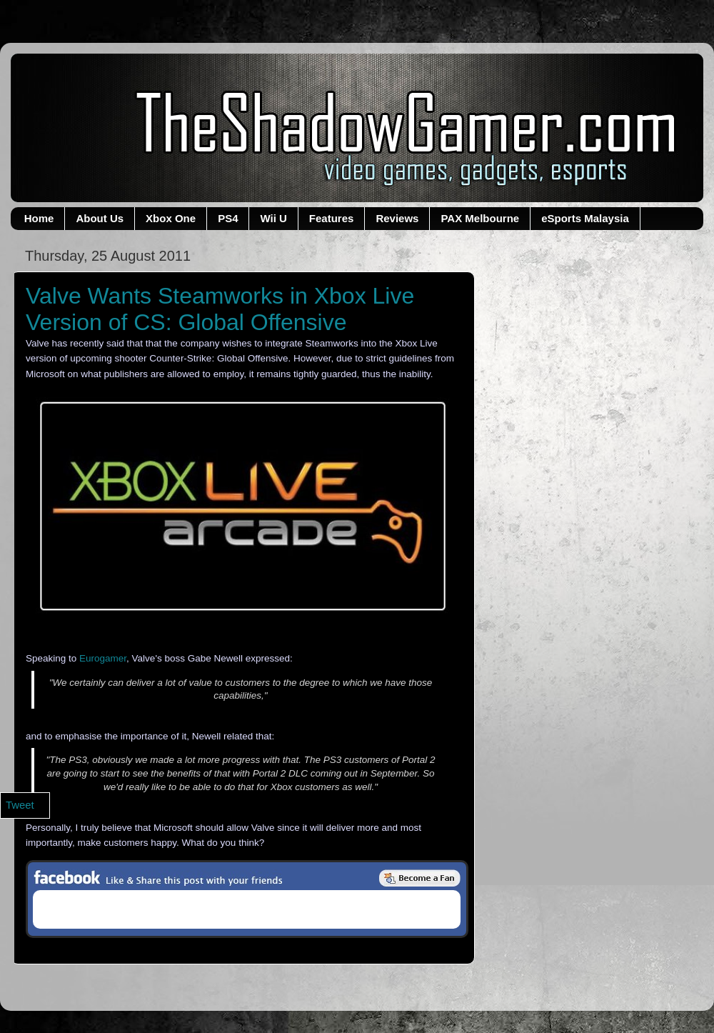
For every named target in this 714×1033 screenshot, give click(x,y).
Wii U (273, 218)
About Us (100, 218)
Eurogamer (102, 658)
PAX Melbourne (480, 218)
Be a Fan (420, 878)
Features (331, 218)
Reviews (397, 218)
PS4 (228, 218)
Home (39, 218)
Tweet (20, 805)
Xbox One (171, 218)
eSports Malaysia (585, 218)
